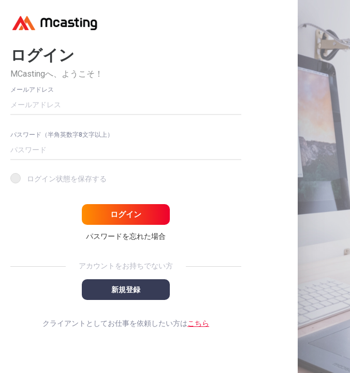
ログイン (125, 214)
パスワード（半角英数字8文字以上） (61, 134)
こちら (198, 323)
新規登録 (125, 289)
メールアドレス (32, 89)
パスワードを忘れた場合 (126, 236)
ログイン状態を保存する (67, 178)
